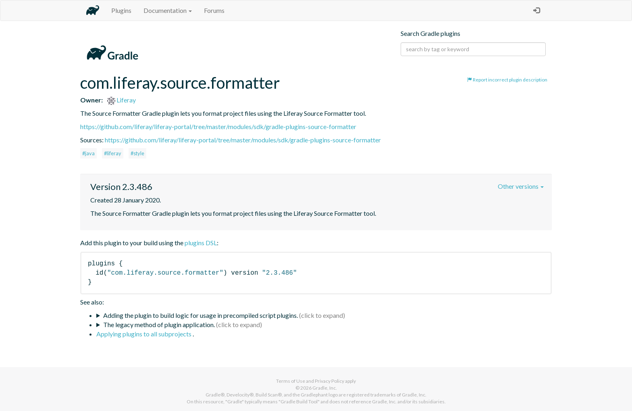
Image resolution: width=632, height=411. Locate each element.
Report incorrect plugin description (507, 80)
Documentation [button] (167, 10)
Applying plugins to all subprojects (144, 334)
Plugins (121, 10)
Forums (214, 10)
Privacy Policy (329, 381)
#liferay (112, 153)
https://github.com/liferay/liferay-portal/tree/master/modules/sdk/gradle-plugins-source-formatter (218, 126)
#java (88, 153)
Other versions (521, 186)
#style (137, 153)
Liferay (121, 100)
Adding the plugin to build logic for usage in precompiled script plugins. (200, 315)
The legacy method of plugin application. (159, 324)
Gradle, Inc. (324, 388)
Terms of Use (290, 381)
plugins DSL (201, 242)
